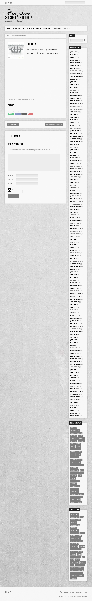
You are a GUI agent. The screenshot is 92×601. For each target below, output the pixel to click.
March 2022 (74, 158)
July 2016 (73, 337)
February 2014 (75, 416)
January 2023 (74, 131)
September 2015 (75, 364)
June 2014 (73, 405)
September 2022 (75, 141)
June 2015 (73, 372)
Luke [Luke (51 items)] (72, 565)
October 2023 (75, 106)
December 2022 (75, 133)
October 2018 (75, 264)
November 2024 (75, 71)
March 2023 (74, 125)
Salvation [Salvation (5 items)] (80, 494)
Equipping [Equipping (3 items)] (73, 441)
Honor (19, 35)
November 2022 (75, 136)
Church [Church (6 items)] (80, 435)
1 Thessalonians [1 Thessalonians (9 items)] (75, 525)
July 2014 (73, 402)
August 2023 (74, 112)
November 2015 (75, 359)
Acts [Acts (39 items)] (79, 538)
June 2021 (73, 182)
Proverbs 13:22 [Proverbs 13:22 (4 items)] (75, 486)
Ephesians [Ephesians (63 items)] (82, 546)
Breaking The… (13, 124)
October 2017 (75, 296)
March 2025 (74, 60)
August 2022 (74, 144)
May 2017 (73, 310)
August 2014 (74, 399)
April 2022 (73, 155)
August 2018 (74, 269)
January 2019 (74, 255)
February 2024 (75, 95)
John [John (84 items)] (72, 559)
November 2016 (75, 326)
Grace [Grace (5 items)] (72, 454)
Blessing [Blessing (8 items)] (79, 433)
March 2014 (74, 413)
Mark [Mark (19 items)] (83, 565)
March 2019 (74, 250)
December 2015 (75, 356)
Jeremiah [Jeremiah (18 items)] (78, 557)
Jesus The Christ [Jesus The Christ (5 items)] (75, 473)
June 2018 (73, 274)
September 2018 (75, 266)
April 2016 (73, 345)
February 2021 (75, 193)
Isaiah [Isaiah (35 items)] (79, 554)
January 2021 (74, 196)
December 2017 (75, 291)
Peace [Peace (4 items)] (80, 475)
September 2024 (75, 76)
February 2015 (75, 383)
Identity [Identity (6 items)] (81, 465)
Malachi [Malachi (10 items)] (78, 565)
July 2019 (73, 239)
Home (7, 35)
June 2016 (73, 340)
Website (10, 184)
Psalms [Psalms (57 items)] (80, 573)
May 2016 (73, 342)
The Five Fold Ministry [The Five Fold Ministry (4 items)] (77, 497)
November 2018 (75, 261)
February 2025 (75, 63)
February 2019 (75, 253)
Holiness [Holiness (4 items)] (73, 462)
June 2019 (73, 242)
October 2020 (75, 204)
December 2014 (75, 389)
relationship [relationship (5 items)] (74, 489)
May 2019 (73, 245)
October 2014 (75, 394)
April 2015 (73, 378)
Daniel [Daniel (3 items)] (81, 541)
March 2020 (74, 217)
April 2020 (73, 215)
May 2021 (73, 185)
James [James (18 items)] (72, 557)
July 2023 (73, 114)
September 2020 (75, 207)
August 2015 (74, 367)
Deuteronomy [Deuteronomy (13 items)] (75, 543)
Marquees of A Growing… (54, 124)
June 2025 (73, 52)
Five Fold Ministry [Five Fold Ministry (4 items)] (76, 449)
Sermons (13, 35)
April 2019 (73, 247)
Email (10, 180)
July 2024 (73, 82)
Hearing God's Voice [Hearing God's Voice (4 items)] (76, 459)
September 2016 (75, 331)
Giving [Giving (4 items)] (79, 451)
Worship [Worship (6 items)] (79, 502)
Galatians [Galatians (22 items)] (73, 551)
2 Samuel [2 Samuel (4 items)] (79, 535)
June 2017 (73, 307)
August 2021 (74, 177)
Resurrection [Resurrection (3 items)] (74, 491)
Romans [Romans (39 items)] (81, 575)
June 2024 (73, 84)
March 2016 (74, 348)
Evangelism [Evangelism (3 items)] (81, 441)
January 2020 (74, 223)
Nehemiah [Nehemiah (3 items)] (80, 567)
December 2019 (75, 226)
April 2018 (73, 280)
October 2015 (75, 361)
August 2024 (74, 79)
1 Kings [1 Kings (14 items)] (73, 519)
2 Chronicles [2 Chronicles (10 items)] (74, 530)
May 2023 (73, 120)
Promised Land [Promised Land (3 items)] (75, 481)
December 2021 (75, 166)
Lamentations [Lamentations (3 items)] (74, 562)
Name (10, 176)
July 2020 (73, 212)
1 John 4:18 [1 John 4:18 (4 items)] (74, 427)
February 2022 (75, 160)
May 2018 (73, 277)
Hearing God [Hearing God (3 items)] (74, 457)
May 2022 (73, 152)
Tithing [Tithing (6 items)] (73, 499)
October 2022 (75, 139)
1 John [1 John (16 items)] (82, 517)
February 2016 (75, 351)
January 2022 (74, 163)
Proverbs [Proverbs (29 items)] (73, 573)
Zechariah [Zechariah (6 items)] (74, 578)
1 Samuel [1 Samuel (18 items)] (73, 522)
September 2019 (75, 234)
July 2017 (73, 304)
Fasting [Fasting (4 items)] (78, 446)
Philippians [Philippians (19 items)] (81, 570)
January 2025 (74, 65)
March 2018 (74, 283)
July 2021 (73, 179)
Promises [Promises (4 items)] (73, 483)
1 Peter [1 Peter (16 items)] (78, 519)
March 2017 (74, 315)
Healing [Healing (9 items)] (78, 454)
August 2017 (74, 302)
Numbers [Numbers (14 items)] (73, 570)
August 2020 (74, 209)
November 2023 (75, 103)
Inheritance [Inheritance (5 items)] (74, 467)
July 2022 (73, 147)
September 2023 (75, 109)
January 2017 (74, 321)
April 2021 (73, 188)
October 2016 (75, 329)
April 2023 (73, 122)
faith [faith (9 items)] (72, 443)
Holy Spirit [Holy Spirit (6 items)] (74, 465)
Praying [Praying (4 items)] (73, 478)
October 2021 (75, 171)
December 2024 (75, 68)
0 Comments (54, 53)
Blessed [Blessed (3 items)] (73, 433)
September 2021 (75, 174)
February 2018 (75, 285)
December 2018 (75, 258)
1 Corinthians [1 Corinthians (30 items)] (74, 517)
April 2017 (73, 312)
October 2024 (75, 74)
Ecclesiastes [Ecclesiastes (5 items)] (74, 546)
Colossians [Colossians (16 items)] (74, 541)
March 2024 (74, 93)
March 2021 (74, 190)
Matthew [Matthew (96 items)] (73, 567)
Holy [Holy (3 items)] (79, 462)
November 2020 (75, 201)
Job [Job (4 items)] (83, 557)
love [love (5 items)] (82, 473)
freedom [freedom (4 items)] (73, 451)
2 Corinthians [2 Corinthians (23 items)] (74, 533)
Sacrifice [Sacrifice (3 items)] (73, 494)
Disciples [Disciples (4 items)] (73, 438)
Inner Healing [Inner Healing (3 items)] (74, 470)
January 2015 (74, 386)
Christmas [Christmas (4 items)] (73, 435)
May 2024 (73, 87)
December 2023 (75, 101)
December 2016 (75, 323)
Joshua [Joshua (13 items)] (77, 559)
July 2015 (73, 370)
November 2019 (75, 228)
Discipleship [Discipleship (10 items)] (81, 438)
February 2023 (75, 128)
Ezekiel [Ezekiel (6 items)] (79, 549)
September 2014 (75, 397)
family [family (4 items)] (73, 446)
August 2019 (74, 236)
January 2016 (74, 353)
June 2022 (73, 150)
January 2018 (74, 288)
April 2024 (73, 90)
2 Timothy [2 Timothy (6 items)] (73, 538)
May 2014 (73, 408)
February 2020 (75, 220)
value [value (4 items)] (78, 499)
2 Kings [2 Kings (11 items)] (82, 533)
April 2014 (73, 410)
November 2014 (75, 391)
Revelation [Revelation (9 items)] (74, 575)
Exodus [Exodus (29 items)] (73, 549)
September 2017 (75, 299)
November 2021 (75, 169)
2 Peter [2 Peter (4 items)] (73, 535)
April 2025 (73, 57)
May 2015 (73, 375)
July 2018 (73, 272)
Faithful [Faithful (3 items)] (78, 443)
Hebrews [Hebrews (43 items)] (73, 554)
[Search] (75, 2)
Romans (42, 53)
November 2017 (75, 293)
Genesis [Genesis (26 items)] (80, 551)
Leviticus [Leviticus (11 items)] (82, 562)
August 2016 (74, 334)
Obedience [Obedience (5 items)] (74, 475)
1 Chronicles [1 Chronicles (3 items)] (74, 514)
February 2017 (75, 318)
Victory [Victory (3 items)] (73, 502)
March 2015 (74, 380)
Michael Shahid (52, 49)
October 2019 (75, 231)
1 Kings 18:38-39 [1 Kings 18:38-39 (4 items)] (75, 430)
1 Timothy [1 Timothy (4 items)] (73, 527)
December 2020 (75, 198)
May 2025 (73, 54)
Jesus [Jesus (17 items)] (81, 470)
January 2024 (74, 98)
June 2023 (73, 117)
